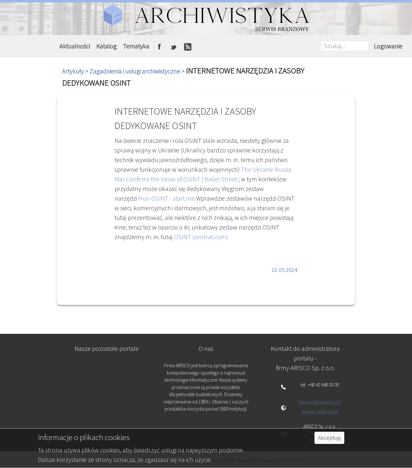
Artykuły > (76, 71)
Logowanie (388, 46)
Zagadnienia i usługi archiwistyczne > (138, 71)
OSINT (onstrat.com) (201, 237)
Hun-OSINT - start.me (166, 198)
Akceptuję (329, 437)
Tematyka (136, 46)
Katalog (106, 46)
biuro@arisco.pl (319, 402)
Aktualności (74, 46)
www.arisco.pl (320, 412)
